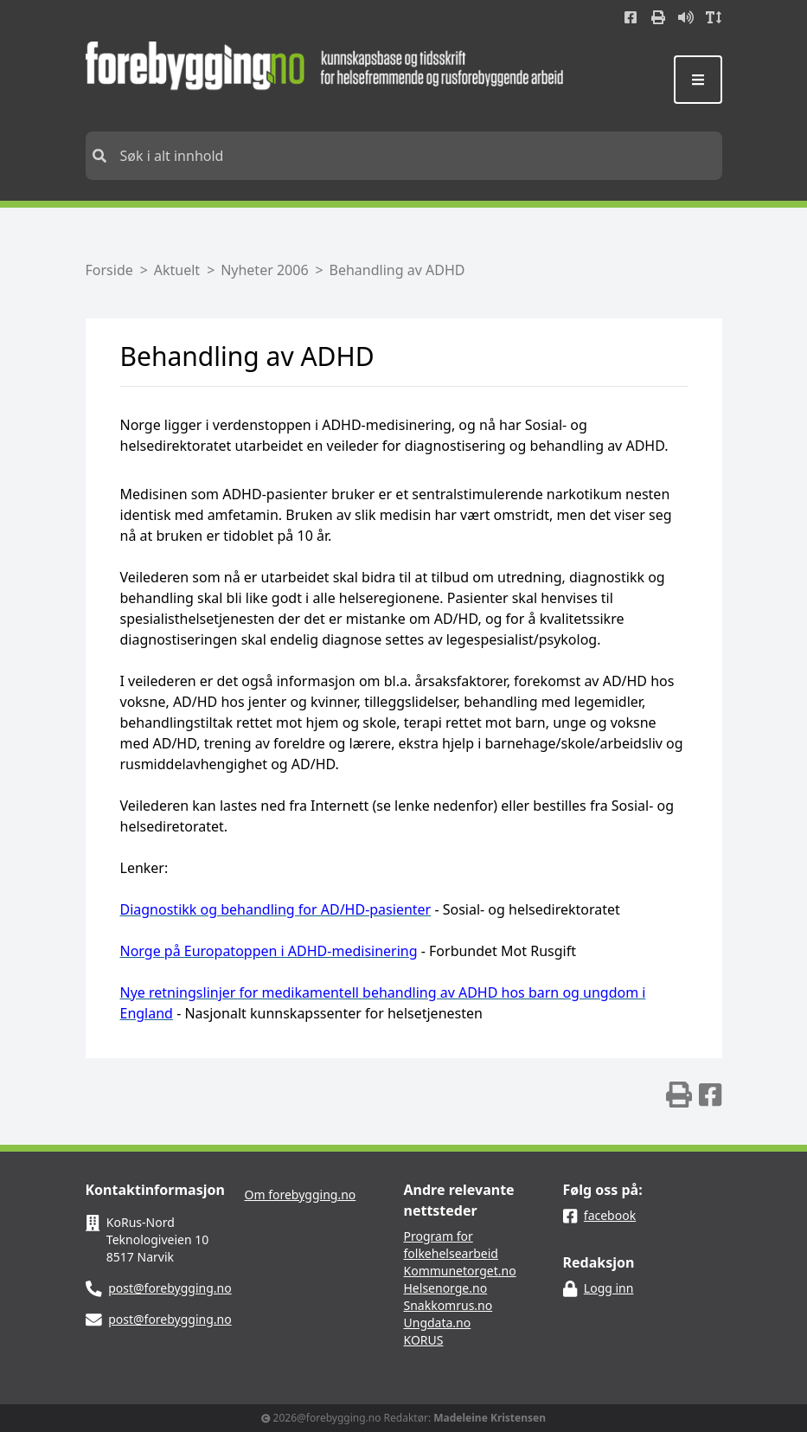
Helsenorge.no (446, 1288)
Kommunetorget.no (460, 1270)
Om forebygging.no (300, 1194)
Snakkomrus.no (448, 1305)
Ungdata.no (437, 1322)
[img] (679, 1095)
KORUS (424, 1340)
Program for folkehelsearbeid (451, 1245)
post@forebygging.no (170, 1288)
